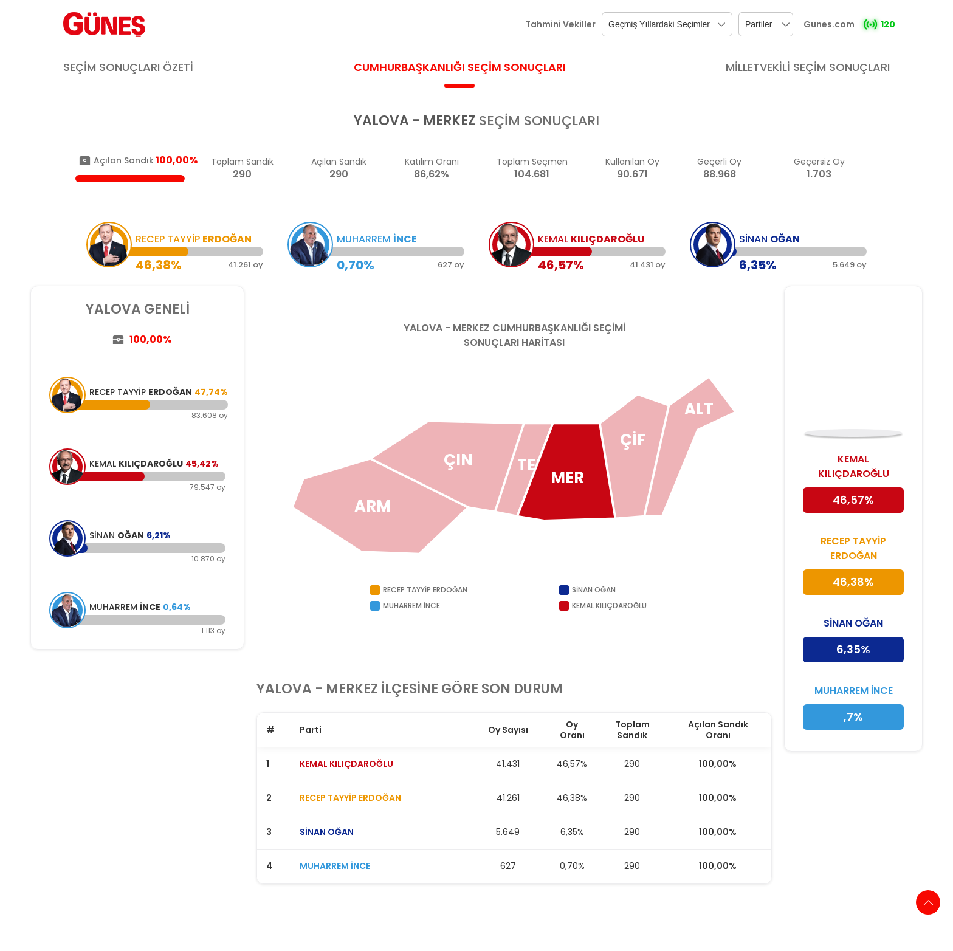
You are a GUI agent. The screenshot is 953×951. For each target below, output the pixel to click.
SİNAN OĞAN (327, 832)
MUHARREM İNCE (335, 866)
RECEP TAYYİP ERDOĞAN (350, 798)
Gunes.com (829, 24)
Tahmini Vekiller (560, 24)
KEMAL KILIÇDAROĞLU (346, 764)
